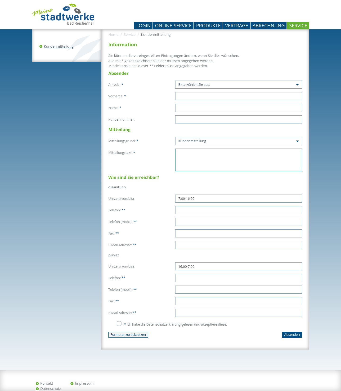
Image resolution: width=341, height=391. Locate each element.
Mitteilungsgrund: (123, 141)
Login (143, 25)
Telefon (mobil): (122, 221)
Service (298, 25)
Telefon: (116, 210)
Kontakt (46, 383)
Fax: (113, 233)
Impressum (84, 383)
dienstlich (117, 187)
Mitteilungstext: (121, 152)
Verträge (236, 25)
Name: (114, 107)
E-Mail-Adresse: (122, 245)
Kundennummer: (121, 119)
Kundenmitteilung (58, 46)
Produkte (208, 25)
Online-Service (173, 25)
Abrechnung (269, 25)
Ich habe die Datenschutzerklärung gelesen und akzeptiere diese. (175, 324)
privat (113, 255)
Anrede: (115, 84)
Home (113, 34)
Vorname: (117, 96)
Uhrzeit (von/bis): (121, 198)
